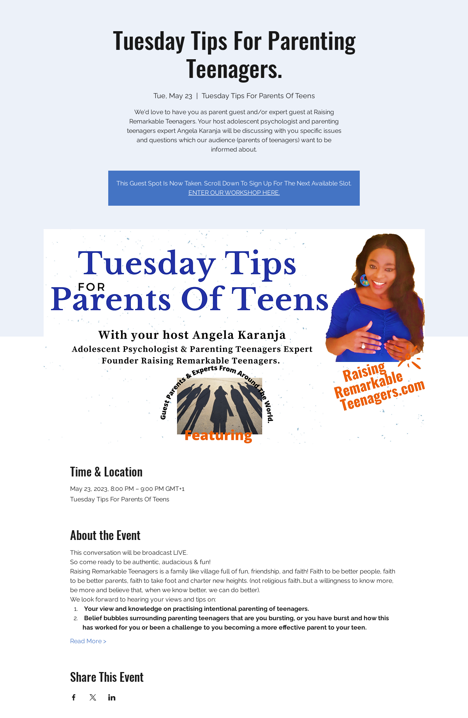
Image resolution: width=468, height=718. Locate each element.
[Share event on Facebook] (73, 697)
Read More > (88, 641)
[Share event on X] (93, 697)
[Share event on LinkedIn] (112, 697)
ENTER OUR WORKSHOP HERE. (234, 192)
